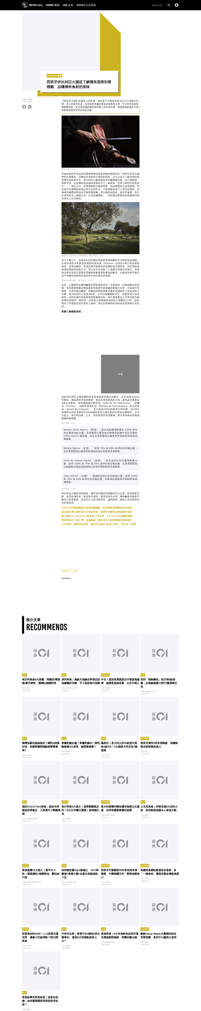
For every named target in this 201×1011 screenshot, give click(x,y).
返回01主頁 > (157, 5)
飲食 (75, 571)
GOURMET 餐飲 (53, 5)
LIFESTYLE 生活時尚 (86, 5)
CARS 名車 (68, 5)
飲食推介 (66, 571)
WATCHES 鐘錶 (36, 5)
